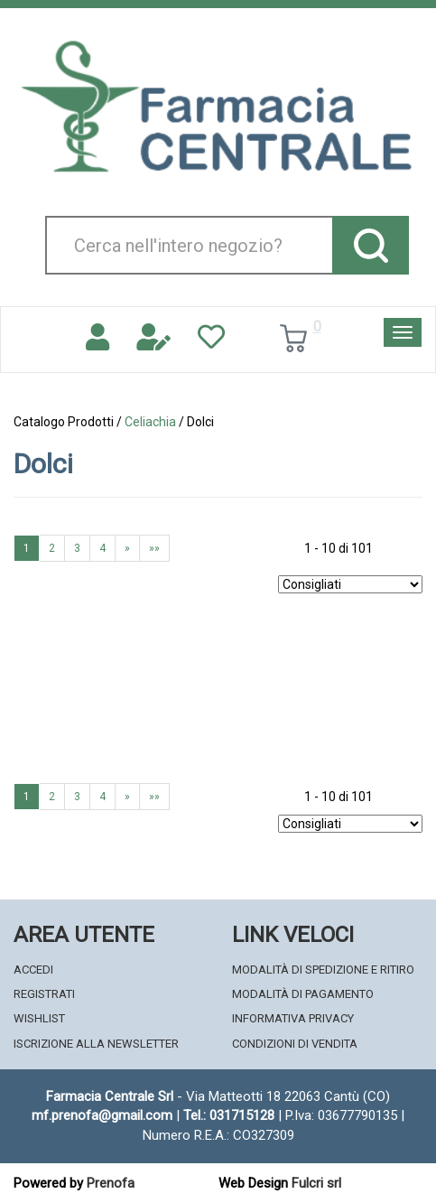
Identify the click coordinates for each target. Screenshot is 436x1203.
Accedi (33, 969)
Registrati (44, 994)
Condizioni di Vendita (294, 1043)
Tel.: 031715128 (228, 1115)
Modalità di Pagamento (303, 994)
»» (154, 548)
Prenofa (111, 1183)
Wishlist (39, 1018)
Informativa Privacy (293, 1018)
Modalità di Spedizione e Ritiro (323, 969)
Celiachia (150, 422)
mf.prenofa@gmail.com (102, 1115)
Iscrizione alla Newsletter (96, 1043)
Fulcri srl (316, 1183)
